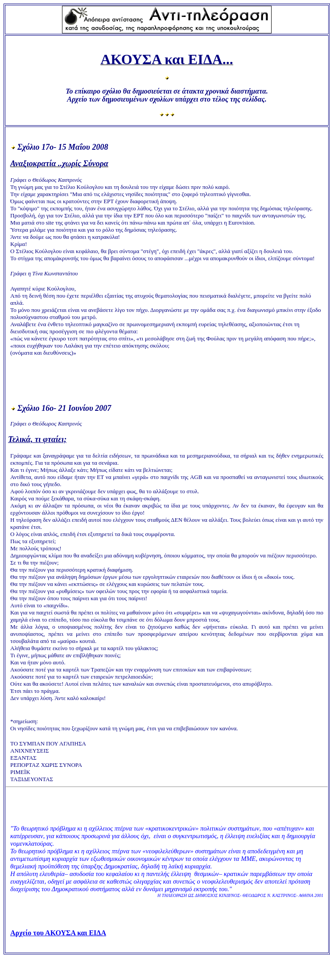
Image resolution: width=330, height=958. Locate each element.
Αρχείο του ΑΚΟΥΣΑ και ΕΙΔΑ (58, 933)
